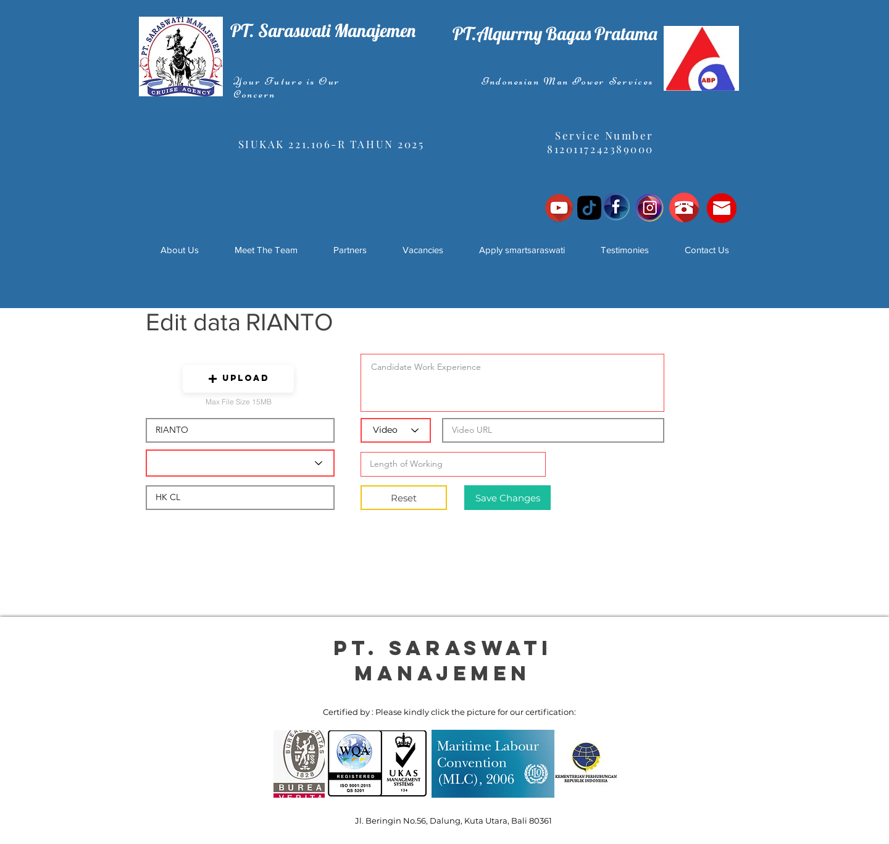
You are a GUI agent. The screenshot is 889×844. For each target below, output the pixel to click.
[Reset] (404, 497)
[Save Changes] (507, 497)
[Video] (396, 430)
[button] (238, 379)
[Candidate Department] (240, 463)
